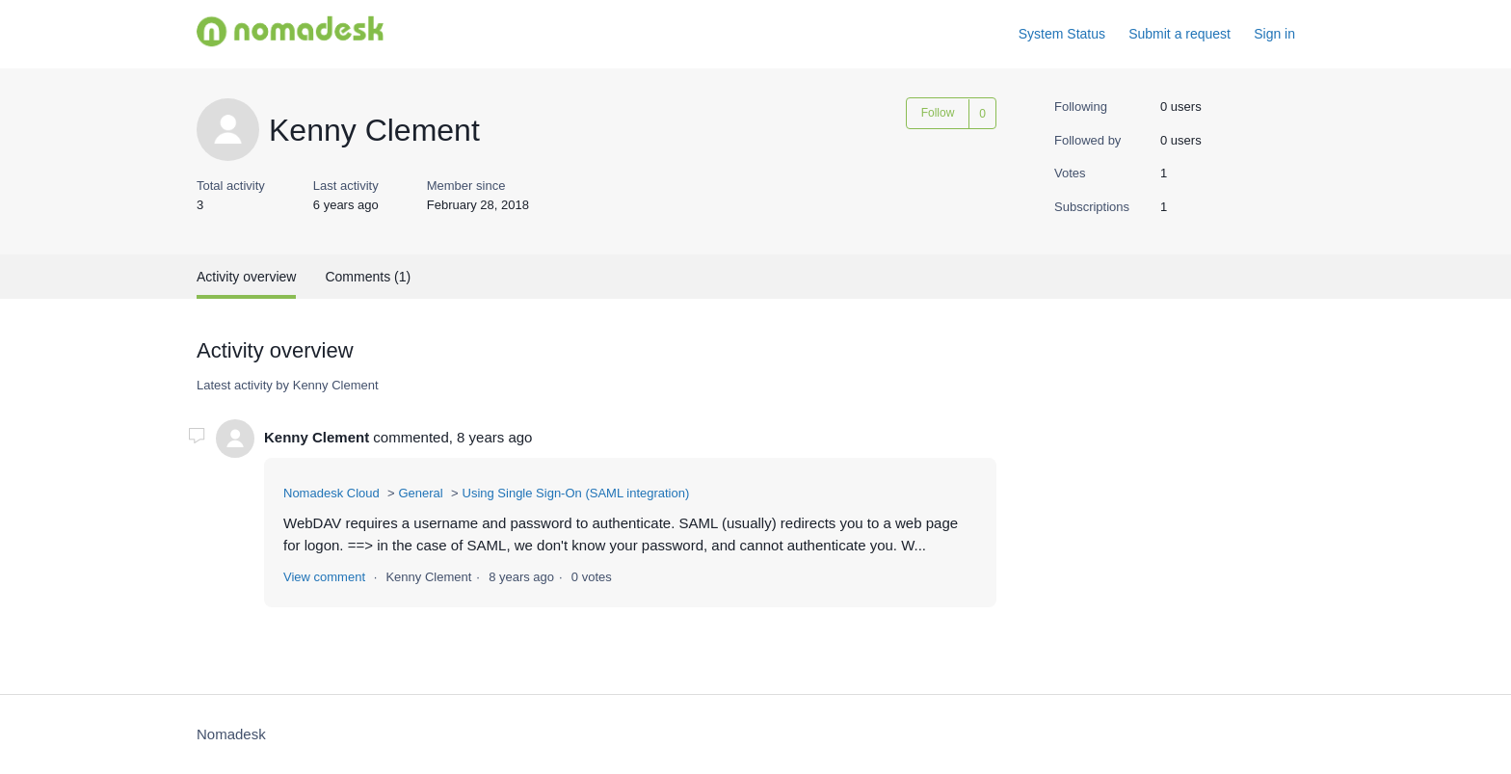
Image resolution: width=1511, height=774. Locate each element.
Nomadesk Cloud (331, 493)
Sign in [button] (1274, 33)
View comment (324, 577)
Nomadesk (231, 734)
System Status (1062, 33)
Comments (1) (368, 276)
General (420, 493)
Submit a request (1179, 33)
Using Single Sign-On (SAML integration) (576, 493)
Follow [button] (938, 113)
